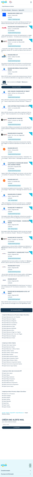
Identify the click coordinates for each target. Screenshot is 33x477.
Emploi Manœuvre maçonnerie (10, 382)
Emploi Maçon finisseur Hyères (10, 360)
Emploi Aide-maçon (7, 373)
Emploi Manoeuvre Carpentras (10, 322)
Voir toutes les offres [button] (16, 310)
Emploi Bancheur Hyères (9, 347)
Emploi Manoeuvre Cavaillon (9, 324)
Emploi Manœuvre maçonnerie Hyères (12, 362)
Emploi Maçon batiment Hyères (10, 356)
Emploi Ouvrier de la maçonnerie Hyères (12, 364)
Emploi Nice (6, 403)
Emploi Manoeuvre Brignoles (9, 321)
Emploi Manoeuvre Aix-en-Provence (11, 317)
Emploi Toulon (6, 405)
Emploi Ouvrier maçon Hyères (10, 365)
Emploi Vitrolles (6, 407)
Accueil (3, 412)
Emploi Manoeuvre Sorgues (9, 336)
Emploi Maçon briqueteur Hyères (10, 358)
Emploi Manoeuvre (20, 412)
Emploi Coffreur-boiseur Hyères (10, 352)
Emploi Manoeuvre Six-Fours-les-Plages (12, 334)
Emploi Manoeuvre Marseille (9, 328)
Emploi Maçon (6, 375)
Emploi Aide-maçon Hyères (9, 345)
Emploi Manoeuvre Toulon (9, 337)
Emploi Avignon (6, 397)
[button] (31, 2)
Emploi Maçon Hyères (8, 354)
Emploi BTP (12, 412)
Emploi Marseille (7, 401)
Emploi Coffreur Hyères (8, 350)
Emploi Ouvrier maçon (8, 386)
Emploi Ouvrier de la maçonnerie (10, 384)
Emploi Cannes (6, 399)
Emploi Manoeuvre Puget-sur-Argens (12, 332)
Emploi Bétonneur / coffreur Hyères (11, 349)
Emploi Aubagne (7, 395)
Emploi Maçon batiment (8, 377)
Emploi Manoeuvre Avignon (9, 319)
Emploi (7, 412)
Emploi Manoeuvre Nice (8, 330)
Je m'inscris (16, 427)
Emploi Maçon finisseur (8, 380)
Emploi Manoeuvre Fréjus (9, 326)
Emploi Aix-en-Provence (9, 393)
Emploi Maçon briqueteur (9, 378)
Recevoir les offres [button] (16, 87)
